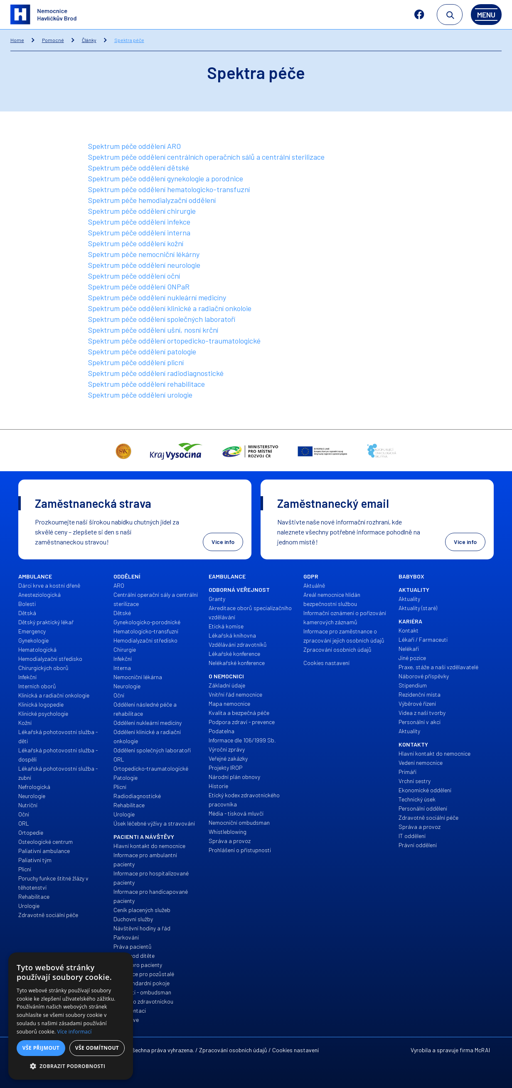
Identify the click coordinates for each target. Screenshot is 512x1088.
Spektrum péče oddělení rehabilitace (146, 383)
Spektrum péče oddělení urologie (140, 394)
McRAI (482, 1049)
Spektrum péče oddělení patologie (142, 351)
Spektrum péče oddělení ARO (134, 146)
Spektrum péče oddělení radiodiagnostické (156, 373)
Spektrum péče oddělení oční (134, 275)
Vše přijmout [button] (40, 1047)
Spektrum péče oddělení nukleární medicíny (157, 297)
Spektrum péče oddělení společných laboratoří (161, 319)
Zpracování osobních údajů (233, 1049)
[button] (71, 1066)
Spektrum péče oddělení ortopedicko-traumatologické (174, 340)
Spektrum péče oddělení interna (139, 232)
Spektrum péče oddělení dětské (138, 167)
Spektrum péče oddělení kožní (135, 243)
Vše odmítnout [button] (97, 1047)
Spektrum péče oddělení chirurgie (142, 210)
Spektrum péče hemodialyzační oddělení (152, 200)
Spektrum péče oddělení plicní (136, 362)
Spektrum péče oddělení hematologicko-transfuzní (169, 189)
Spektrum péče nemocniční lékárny (143, 254)
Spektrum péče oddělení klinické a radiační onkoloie (169, 308)
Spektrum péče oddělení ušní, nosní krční (153, 329)
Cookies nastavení (295, 1049)
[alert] (70, 1016)
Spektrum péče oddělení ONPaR (139, 286)
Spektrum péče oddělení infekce (139, 221)
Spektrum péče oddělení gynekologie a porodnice (165, 178)
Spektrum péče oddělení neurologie (144, 265)
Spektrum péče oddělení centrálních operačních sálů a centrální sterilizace (206, 156)
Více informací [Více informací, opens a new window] (74, 1031)
